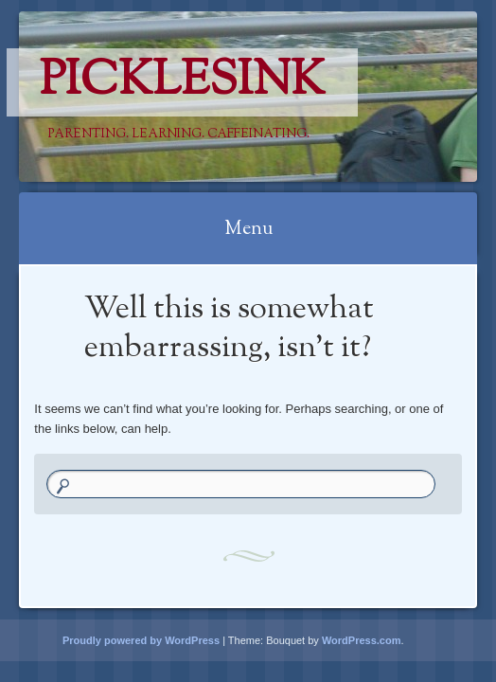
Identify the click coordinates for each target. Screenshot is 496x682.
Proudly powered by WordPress (141, 640)
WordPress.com (361, 640)
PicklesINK (182, 82)
